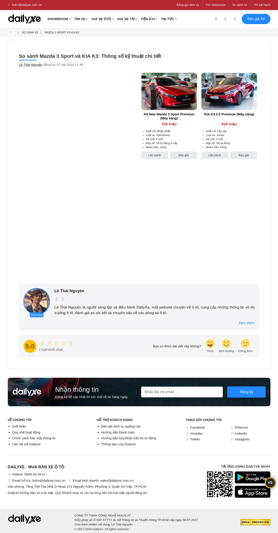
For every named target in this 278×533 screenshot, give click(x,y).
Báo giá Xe (256, 19)
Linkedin (238, 433)
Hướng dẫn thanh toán (118, 432)
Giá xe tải (126, 19)
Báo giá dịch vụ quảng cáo (121, 426)
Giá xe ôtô (101, 19)
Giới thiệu (19, 426)
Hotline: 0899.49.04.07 (27, 474)
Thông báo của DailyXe (118, 444)
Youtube (194, 433)
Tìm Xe (79, 19)
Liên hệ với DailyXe (26, 444)
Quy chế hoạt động (26, 432)
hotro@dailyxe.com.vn (25, 5)
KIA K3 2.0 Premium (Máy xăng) (229, 114)
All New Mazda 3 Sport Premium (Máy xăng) (169, 116)
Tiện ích (148, 19)
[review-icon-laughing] (210, 346)
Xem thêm (247, 323)
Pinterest (239, 427)
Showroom (57, 19)
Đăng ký (246, 392)
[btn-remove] (194, 76)
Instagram (240, 439)
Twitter (193, 439)
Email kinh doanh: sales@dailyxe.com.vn (101, 480)
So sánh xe (239, 4)
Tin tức (167, 19)
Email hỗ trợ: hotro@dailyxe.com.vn (36, 480)
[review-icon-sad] (245, 346)
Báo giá (184, 155)
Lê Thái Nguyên (31, 64)
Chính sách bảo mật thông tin (34, 438)
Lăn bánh (154, 155)
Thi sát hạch (262, 4)
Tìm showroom (215, 4)
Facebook (195, 427)
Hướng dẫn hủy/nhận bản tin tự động (128, 438)
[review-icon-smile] (226, 346)
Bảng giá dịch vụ (188, 4)
